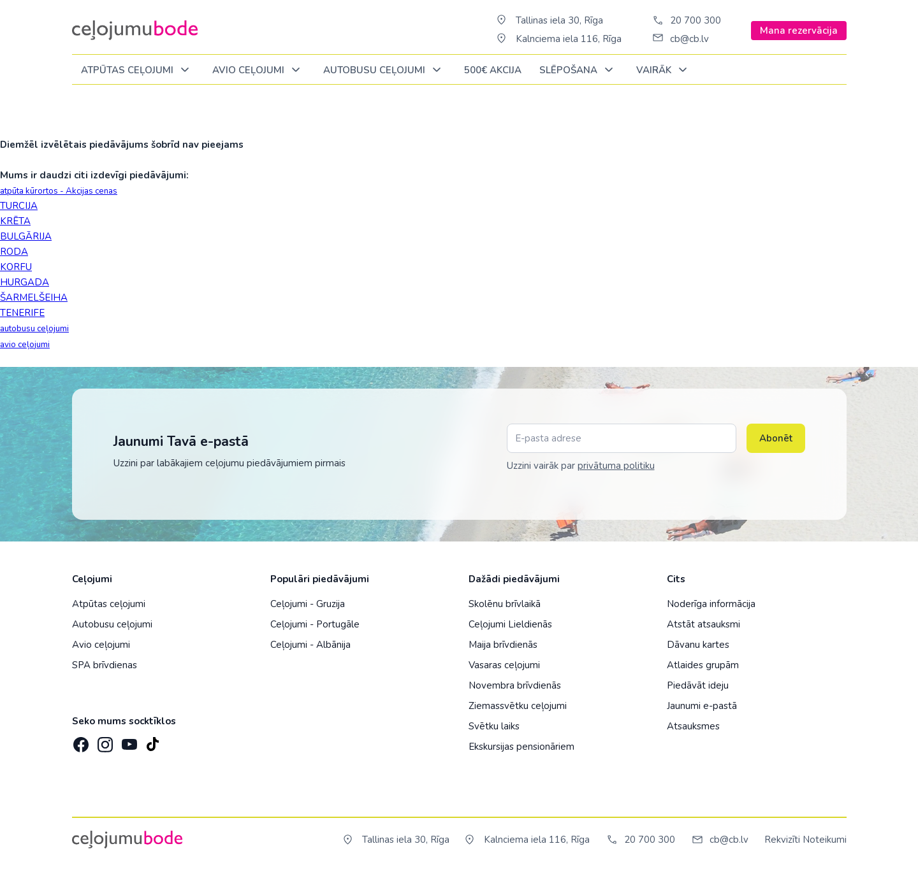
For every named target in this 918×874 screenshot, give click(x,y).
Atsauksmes (693, 726)
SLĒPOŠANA (578, 70)
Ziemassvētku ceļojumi (518, 705)
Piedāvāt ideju (698, 685)
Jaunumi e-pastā (702, 705)
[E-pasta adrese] (621, 438)
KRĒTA (15, 221)
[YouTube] (128, 740)
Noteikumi (825, 839)
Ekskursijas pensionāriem (521, 746)
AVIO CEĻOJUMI (258, 70)
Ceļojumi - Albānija (310, 644)
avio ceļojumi (25, 344)
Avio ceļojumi (101, 644)
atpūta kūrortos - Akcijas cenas (58, 191)
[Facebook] (79, 740)
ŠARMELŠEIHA (34, 297)
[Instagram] (104, 740)
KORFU (16, 267)
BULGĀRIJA (26, 236)
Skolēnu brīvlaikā (505, 604)
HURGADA (24, 282)
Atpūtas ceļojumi (137, 70)
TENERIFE (22, 312)
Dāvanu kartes (698, 644)
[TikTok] (152, 740)
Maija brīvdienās (503, 644)
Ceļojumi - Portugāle (315, 624)
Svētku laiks (494, 726)
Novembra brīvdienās (515, 685)
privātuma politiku (616, 465)
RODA (14, 251)
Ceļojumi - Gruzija (307, 604)
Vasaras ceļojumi (504, 665)
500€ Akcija (492, 70)
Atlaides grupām (703, 665)
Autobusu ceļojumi (112, 624)
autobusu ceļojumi (34, 328)
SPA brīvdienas (104, 665)
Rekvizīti (782, 839)
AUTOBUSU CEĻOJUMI (384, 70)
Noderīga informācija (711, 604)
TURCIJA (19, 205)
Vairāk (664, 70)
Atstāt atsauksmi (703, 624)
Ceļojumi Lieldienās (510, 624)
